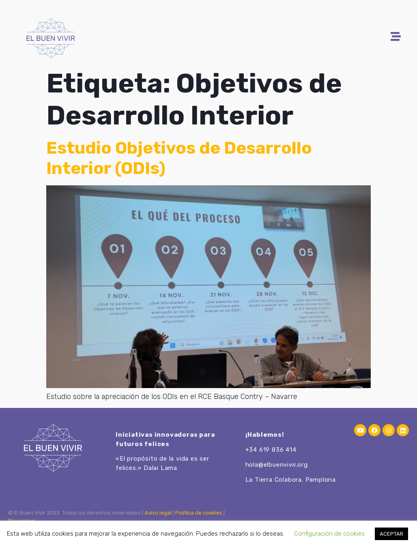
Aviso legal (158, 513)
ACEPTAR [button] (391, 534)
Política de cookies (198, 513)
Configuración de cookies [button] (329, 533)
